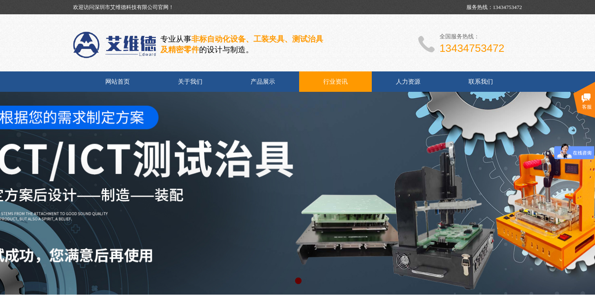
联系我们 (480, 81)
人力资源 (408, 81)
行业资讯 (335, 81)
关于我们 (190, 81)
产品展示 (263, 81)
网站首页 (117, 81)
